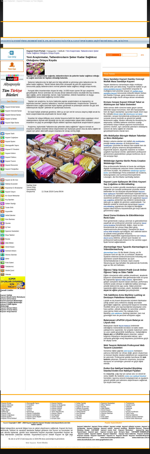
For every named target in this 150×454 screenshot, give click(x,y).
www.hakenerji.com (85, 437)
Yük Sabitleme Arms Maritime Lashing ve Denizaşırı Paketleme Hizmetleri (124, 296)
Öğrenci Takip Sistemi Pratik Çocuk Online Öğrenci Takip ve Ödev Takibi (125, 271)
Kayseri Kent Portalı (36, 51)
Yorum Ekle (31, 187)
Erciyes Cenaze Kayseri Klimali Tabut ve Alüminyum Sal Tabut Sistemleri (124, 103)
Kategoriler (51, 51)
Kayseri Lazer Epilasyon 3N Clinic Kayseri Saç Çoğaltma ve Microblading (125, 183)
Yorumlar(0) (31, 189)
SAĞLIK (61, 51)
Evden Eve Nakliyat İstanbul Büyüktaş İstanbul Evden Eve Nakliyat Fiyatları (123, 369)
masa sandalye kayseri (113, 89)
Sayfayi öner (31, 185)
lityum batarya (124, 326)
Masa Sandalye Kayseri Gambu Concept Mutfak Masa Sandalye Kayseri (124, 80)
